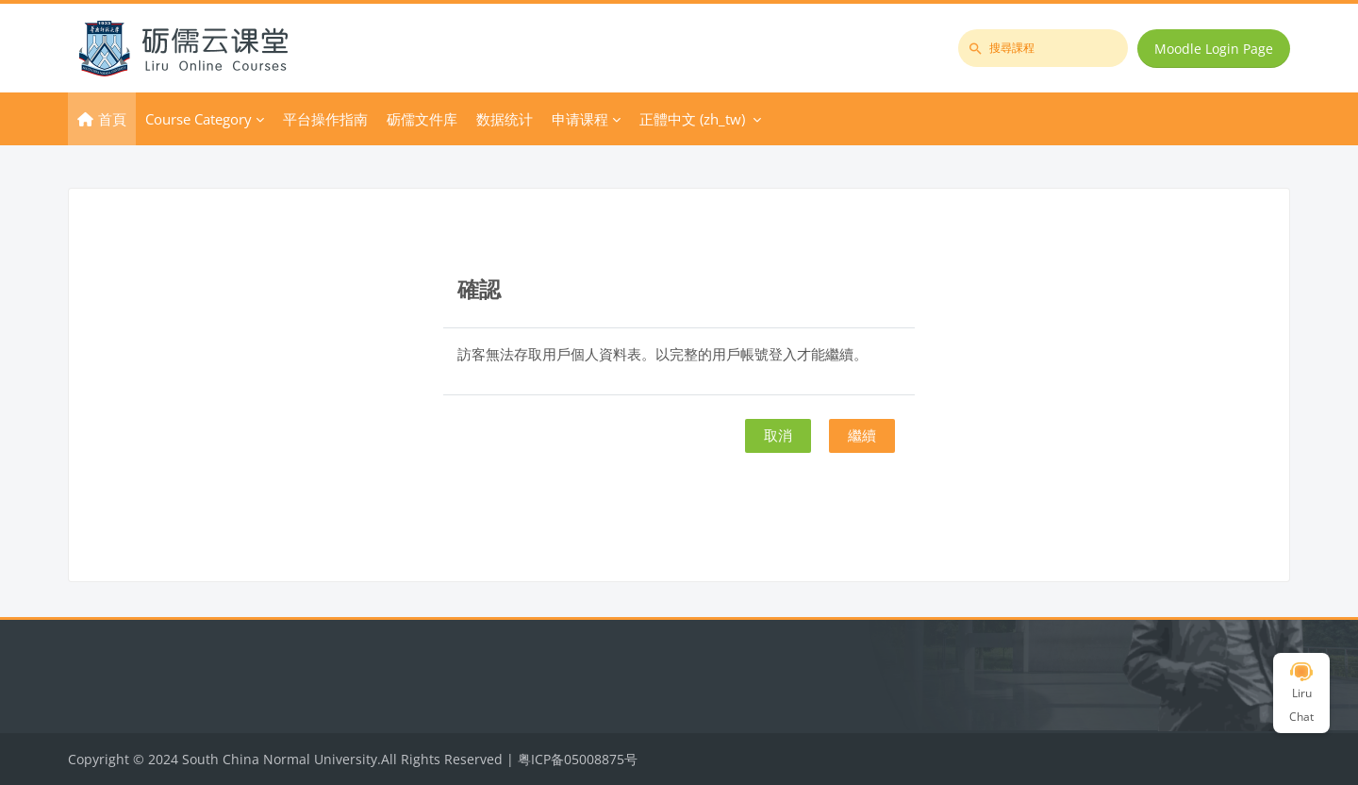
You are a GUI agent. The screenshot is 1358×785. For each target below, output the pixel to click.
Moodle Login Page (1213, 49)
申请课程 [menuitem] (580, 118)
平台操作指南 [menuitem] (325, 118)
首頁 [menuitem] (112, 118)
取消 (778, 435)
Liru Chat (1301, 693)
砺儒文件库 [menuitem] (422, 118)
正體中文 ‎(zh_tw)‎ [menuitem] (692, 118)
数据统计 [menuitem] (504, 118)
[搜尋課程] (1043, 48)
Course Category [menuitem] (198, 118)
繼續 (862, 435)
